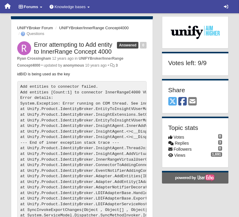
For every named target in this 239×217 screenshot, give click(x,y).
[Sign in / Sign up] (226, 7)
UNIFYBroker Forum (35, 28)
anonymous (73, 65)
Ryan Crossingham (34, 58)
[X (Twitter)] (172, 101)
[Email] (192, 101)
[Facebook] (182, 101)
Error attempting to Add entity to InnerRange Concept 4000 (73, 48)
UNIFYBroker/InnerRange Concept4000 (94, 28)
